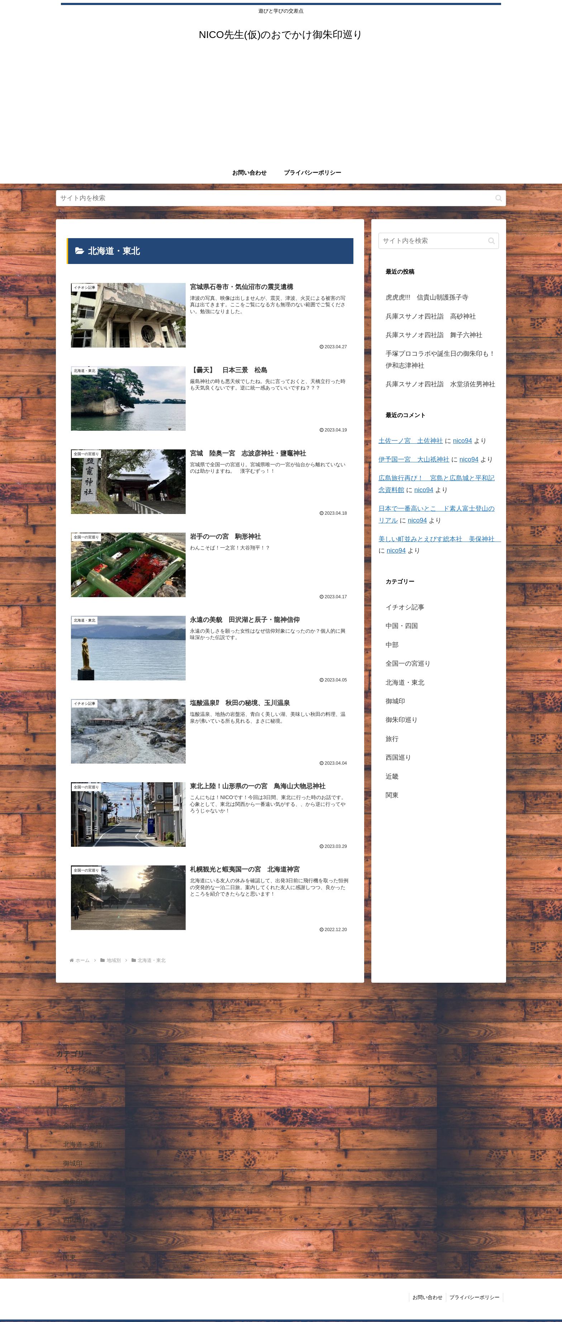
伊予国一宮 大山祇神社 (413, 459)
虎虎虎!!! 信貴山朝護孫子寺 (427, 297)
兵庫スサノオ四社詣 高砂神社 (431, 316)
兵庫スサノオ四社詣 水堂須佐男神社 (440, 384)
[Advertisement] (281, 108)
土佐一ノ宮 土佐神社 (410, 440)
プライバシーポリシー (474, 1297)
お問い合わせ (426, 1297)
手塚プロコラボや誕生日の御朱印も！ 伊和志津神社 (442, 359)
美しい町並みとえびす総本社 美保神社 (439, 539)
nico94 (462, 440)
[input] (281, 198)
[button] (498, 198)
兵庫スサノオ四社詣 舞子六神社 (434, 335)
